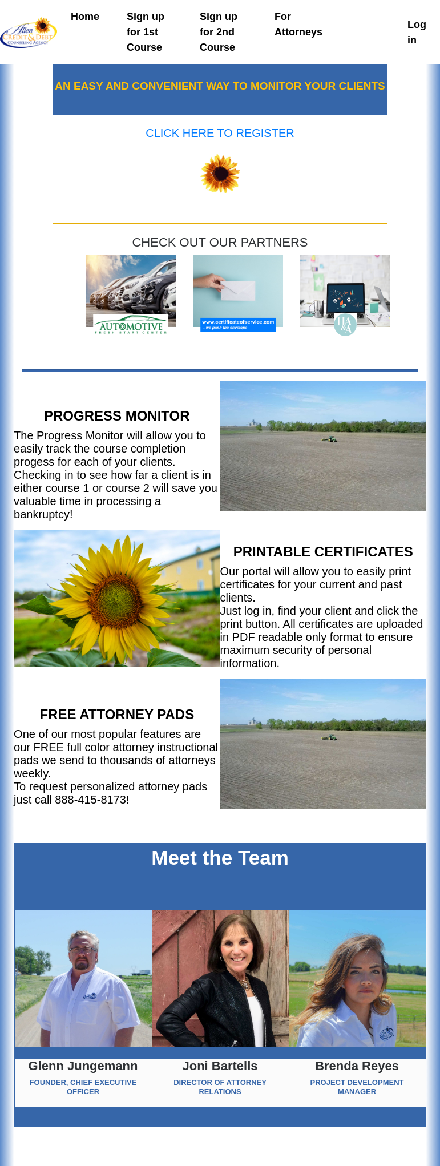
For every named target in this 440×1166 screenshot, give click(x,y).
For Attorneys (298, 24)
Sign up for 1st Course (145, 32)
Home (85, 16)
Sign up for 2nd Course (218, 32)
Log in (416, 32)
